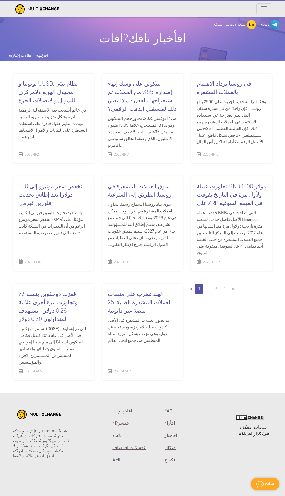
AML (116, 460)
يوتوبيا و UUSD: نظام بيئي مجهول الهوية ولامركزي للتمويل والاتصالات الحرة (48, 92)
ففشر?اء (120, 423)
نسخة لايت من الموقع (234, 24)
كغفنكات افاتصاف (129, 447)
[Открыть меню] (264, 8)
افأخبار (170, 435)
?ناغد (117, 435)
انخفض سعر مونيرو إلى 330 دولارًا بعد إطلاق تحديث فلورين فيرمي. (51, 194)
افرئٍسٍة (42, 55)
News (269, 24)
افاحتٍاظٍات (122, 411)
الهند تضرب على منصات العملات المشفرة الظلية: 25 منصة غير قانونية (140, 302)
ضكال (170, 447)
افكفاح (170, 460)
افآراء (169, 423)
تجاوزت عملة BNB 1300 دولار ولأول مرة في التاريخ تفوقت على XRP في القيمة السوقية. (231, 194)
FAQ (168, 411)
